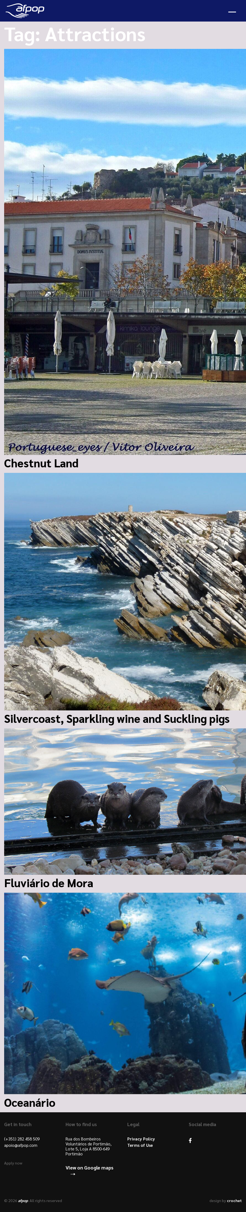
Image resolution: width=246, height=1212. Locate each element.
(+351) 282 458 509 (22, 1138)
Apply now (13, 1162)
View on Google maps (89, 1167)
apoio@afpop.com (20, 1145)
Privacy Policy (141, 1138)
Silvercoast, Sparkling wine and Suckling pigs (117, 718)
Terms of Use (140, 1145)
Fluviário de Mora (48, 882)
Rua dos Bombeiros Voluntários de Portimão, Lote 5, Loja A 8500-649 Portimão (89, 1146)
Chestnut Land (41, 462)
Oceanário (29, 1102)
